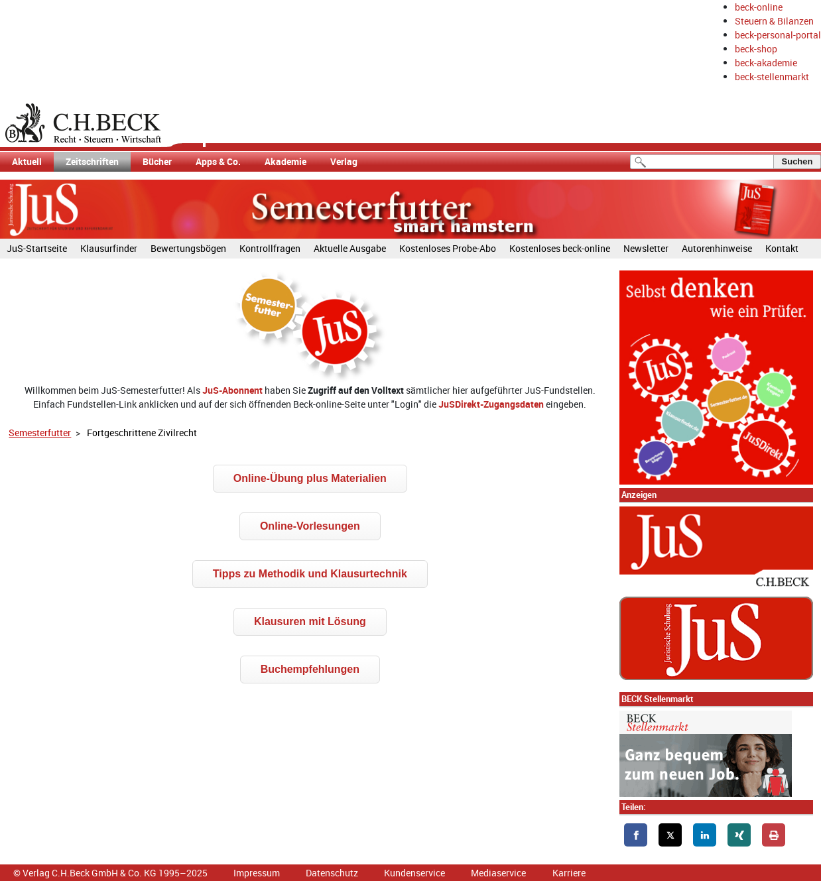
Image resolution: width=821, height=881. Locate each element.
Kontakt (781, 248)
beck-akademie (766, 62)
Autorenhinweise (717, 248)
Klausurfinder (108, 248)
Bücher (157, 161)
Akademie (285, 161)
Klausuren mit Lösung (310, 621)
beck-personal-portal (778, 35)
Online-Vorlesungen (310, 526)
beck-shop (756, 48)
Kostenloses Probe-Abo (447, 248)
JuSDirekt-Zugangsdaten (491, 404)
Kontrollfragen (269, 248)
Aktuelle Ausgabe (350, 248)
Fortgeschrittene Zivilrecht (142, 432)
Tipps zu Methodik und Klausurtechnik (310, 573)
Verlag (343, 161)
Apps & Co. (218, 161)
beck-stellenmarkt (772, 76)
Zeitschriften (92, 161)
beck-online (759, 7)
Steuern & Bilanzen (774, 21)
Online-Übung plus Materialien (310, 478)
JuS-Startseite (37, 248)
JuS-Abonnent (232, 390)
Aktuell (27, 161)
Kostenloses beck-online (559, 248)
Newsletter (645, 248)
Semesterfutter (40, 432)
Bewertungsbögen (188, 248)
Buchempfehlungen (310, 669)
